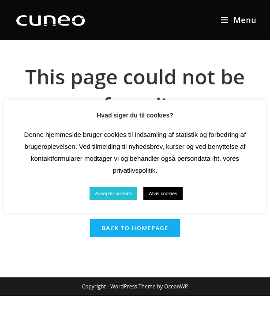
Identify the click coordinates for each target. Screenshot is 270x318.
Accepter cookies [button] (113, 193)
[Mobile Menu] (238, 20)
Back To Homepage (134, 228)
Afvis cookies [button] (163, 193)
